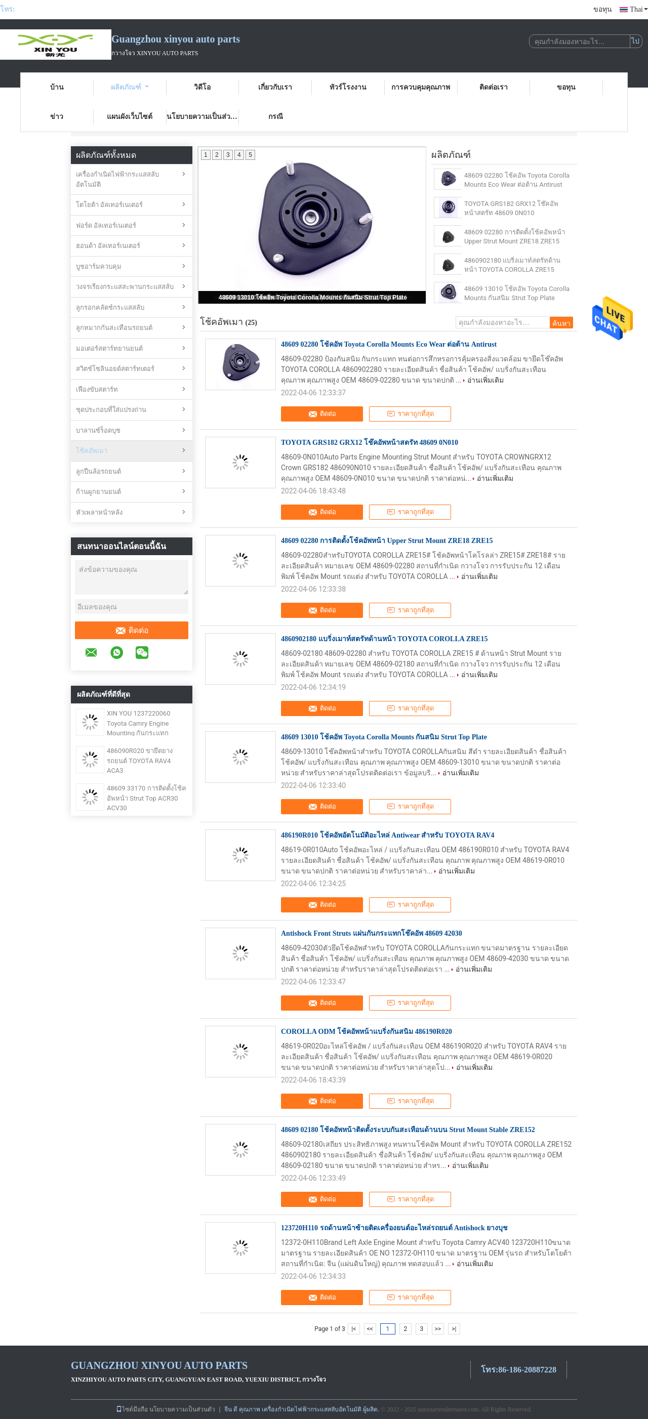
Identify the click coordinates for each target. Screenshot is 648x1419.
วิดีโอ (202, 87)
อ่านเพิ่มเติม (485, 380)
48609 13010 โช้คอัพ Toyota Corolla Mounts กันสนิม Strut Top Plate (313, 297)
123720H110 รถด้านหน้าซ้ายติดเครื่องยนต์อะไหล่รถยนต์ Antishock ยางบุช (394, 1228)
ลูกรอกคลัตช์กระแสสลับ (110, 307)
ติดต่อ (132, 630)
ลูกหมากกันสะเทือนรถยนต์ (114, 327)
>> (437, 1328)
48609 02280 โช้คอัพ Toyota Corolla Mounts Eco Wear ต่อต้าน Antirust (517, 180)
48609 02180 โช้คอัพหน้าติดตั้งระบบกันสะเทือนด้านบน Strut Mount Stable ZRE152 (408, 1130)
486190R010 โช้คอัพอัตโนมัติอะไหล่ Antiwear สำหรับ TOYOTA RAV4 (387, 835)
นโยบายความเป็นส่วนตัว (203, 116)
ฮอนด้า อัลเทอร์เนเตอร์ (108, 245)
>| (454, 1328)
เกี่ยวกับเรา (275, 87)
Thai (639, 9)
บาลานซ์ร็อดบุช (98, 430)
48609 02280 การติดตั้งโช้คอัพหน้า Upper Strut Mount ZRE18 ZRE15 (514, 236)
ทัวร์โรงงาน (348, 87)
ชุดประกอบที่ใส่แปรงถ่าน (111, 409)
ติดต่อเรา (493, 87)
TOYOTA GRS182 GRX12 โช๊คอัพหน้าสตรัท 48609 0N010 (511, 208)
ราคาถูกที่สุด (410, 414)
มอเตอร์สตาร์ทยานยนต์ (109, 348)
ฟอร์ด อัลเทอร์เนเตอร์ (106, 225)
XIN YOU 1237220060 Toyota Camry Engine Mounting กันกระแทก (138, 723)
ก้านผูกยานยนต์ (98, 491)
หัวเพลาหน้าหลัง (99, 512)
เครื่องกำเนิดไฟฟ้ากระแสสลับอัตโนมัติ (117, 179)
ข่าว (56, 116)
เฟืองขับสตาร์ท (97, 389)
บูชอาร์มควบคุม (99, 266)
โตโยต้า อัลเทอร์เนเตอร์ (109, 204)
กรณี (275, 116)
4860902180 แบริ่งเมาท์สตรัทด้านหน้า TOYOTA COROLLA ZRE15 (512, 265)
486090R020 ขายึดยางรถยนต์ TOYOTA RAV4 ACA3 (140, 760)
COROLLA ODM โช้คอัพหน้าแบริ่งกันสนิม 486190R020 (366, 1031)
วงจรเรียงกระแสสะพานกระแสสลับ (125, 286)
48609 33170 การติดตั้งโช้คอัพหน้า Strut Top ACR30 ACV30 (146, 798)
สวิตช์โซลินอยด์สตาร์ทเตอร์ (115, 368)
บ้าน (57, 87)
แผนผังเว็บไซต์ (129, 116)
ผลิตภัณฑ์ (130, 87)
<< (370, 1328)
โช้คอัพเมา (91, 450)
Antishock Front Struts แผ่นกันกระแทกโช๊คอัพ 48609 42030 (371, 933)
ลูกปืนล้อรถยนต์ (98, 471)
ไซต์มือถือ (132, 1409)
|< (353, 1328)
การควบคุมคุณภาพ (420, 87)
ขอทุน (602, 9)
